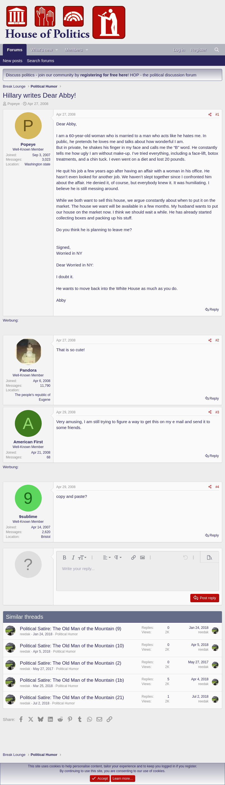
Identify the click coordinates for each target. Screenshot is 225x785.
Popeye (14, 104)
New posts (12, 60)
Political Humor (66, 634)
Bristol (45, 537)
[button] (57, 49)
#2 (217, 340)
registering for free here (104, 74)
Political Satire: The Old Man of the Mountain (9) (70, 628)
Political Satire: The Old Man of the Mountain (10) (72, 645)
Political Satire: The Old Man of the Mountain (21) (72, 697)
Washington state (37, 164)
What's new (41, 49)
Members (74, 49)
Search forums (40, 60)
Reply (214, 309)
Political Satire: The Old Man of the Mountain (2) (70, 663)
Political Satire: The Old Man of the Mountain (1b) (72, 680)
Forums (14, 49)
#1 (217, 114)
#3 (217, 412)
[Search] (216, 49)
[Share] (210, 114)
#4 (217, 487)
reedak (25, 634)
